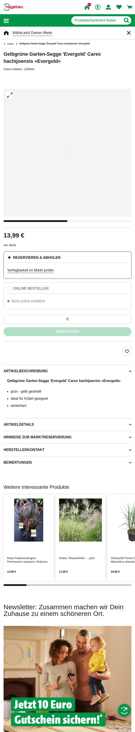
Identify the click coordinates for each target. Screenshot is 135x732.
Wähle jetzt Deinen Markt (32, 33)
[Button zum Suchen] (126, 20)
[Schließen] (128, 33)
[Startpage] (13, 7)
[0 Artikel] (67, 319)
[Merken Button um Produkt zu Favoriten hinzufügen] (127, 351)
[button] (6, 20)
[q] (96, 20)
